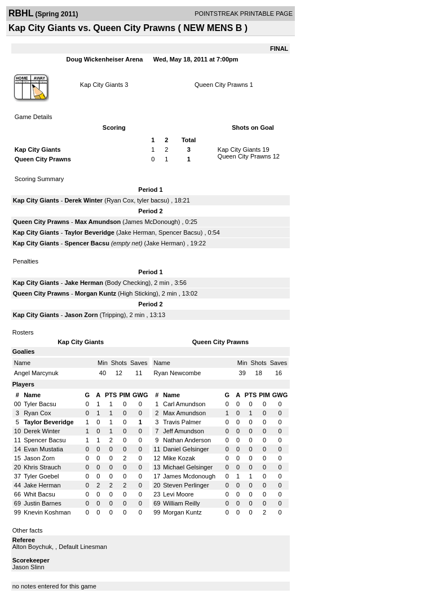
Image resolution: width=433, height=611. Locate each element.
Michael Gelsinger (188, 467)
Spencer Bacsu (179, 232)
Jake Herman (136, 232)
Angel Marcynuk (36, 373)
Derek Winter (83, 200)
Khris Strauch (42, 467)
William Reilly (181, 503)
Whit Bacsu (39, 494)
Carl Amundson (184, 404)
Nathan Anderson (187, 440)
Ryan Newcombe (177, 373)
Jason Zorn (81, 314)
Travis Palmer (182, 422)
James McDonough (151, 221)
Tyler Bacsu (40, 404)
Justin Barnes (42, 503)
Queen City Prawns (221, 84)
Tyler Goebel (41, 476)
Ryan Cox (120, 200)
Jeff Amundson (183, 431)
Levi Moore (178, 494)
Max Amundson (98, 221)
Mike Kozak (179, 458)
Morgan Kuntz (95, 293)
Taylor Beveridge (89, 232)
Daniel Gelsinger (186, 449)
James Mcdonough (189, 476)
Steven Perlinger (186, 485)
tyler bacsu (152, 200)
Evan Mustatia (43, 449)
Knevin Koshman (47, 512)
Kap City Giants (101, 84)
